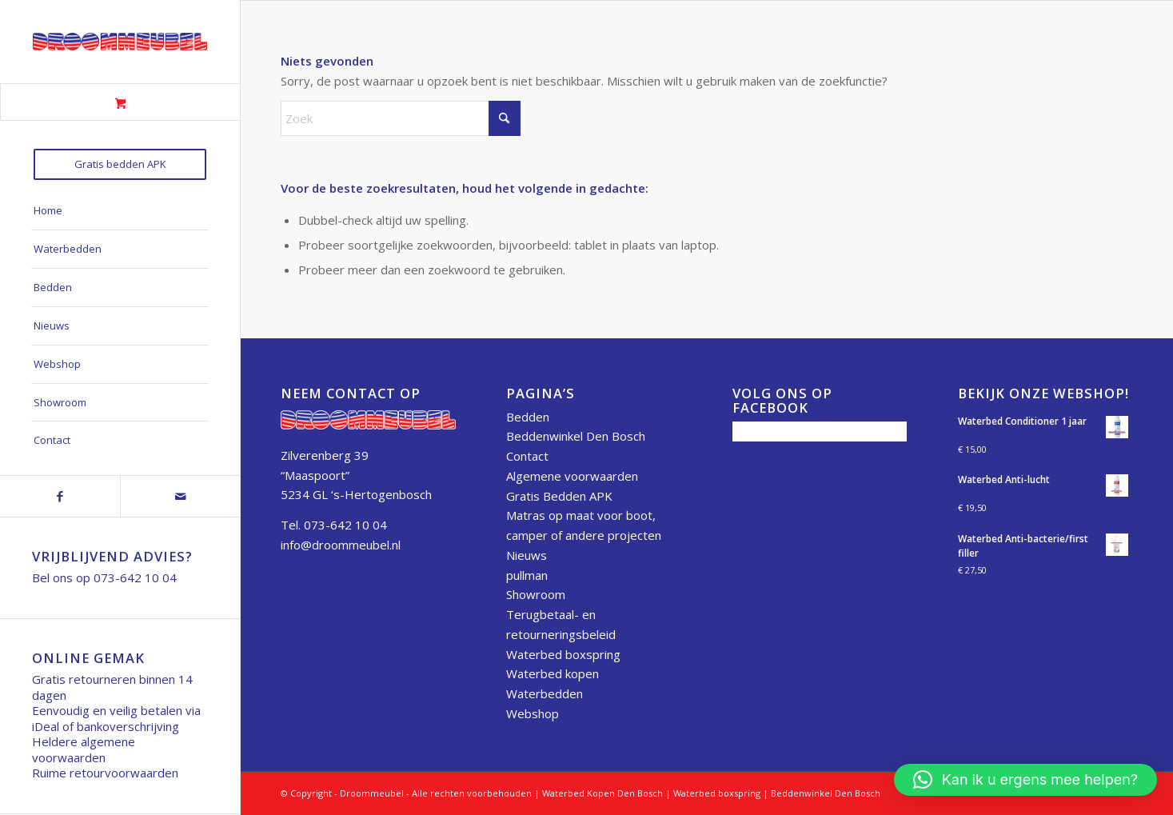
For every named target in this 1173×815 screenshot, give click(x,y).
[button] (1025, 780)
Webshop (532, 713)
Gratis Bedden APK (559, 496)
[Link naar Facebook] (60, 496)
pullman (527, 575)
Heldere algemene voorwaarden (83, 749)
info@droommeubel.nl (341, 545)
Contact (527, 456)
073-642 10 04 (135, 577)
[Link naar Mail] (180, 496)
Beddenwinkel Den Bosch (575, 436)
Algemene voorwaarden (572, 476)
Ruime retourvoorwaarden (105, 773)
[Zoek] (401, 118)
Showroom (535, 594)
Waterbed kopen (552, 673)
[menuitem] (120, 164)
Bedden (527, 417)
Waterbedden (544, 693)
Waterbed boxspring (563, 654)
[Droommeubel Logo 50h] (120, 41)
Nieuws (526, 555)
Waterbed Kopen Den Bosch (602, 793)
